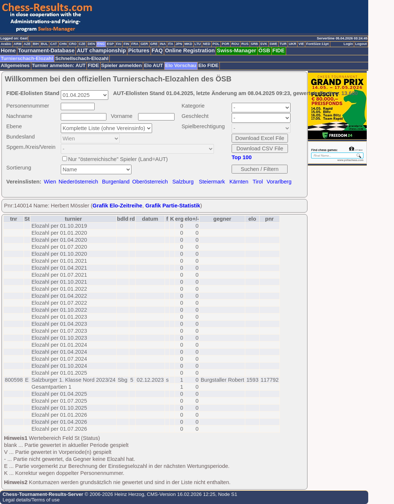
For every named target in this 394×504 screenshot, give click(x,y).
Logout (361, 44)
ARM (17, 44)
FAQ (157, 50)
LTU (197, 44)
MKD (188, 44)
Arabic (6, 44)
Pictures (138, 50)
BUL (44, 44)
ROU (235, 44)
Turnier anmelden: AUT (59, 65)
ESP (110, 44)
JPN (179, 44)
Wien (50, 182)
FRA (134, 44)
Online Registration (190, 50)
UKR (292, 44)
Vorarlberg (279, 182)
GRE (154, 44)
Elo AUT (153, 65)
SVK (263, 44)
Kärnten (238, 182)
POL (215, 44)
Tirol (258, 182)
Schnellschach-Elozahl (81, 58)
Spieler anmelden (121, 65)
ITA (170, 44)
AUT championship (101, 50)
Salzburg (183, 182)
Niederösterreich (78, 182)
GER (144, 44)
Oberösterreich (150, 182)
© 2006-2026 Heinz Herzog (113, 494)
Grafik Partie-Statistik (172, 206)
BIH (36, 44)
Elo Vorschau (180, 65)
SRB (254, 44)
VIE (301, 44)
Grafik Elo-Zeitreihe (117, 206)
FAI (119, 44)
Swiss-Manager (236, 50)
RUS (245, 44)
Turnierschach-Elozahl (27, 58)
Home (8, 50)
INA (163, 44)
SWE (273, 44)
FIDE (278, 50)
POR (225, 44)
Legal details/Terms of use (31, 500)
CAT (53, 44)
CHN (63, 44)
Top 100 (241, 157)
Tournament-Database (46, 50)
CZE (82, 44)
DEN (91, 44)
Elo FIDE (208, 65)
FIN (126, 44)
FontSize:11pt (317, 44)
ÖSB (264, 50)
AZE (27, 44)
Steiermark (212, 182)
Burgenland (116, 182)
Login (348, 44)
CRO (73, 44)
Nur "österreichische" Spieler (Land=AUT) (118, 159)
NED (206, 44)
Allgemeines (15, 65)
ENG (101, 44)
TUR (282, 44)
